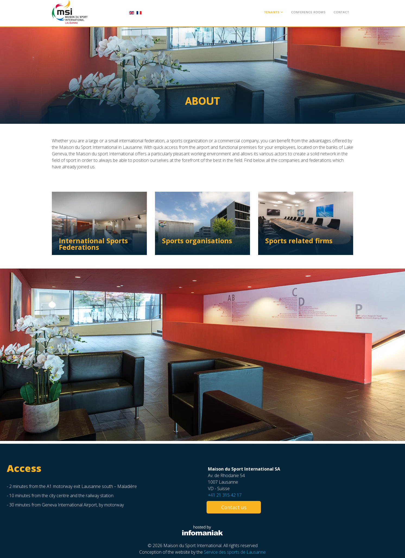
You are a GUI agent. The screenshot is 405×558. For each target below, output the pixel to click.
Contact (341, 12)
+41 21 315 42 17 (225, 495)
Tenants (272, 12)
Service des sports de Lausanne (235, 552)
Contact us (233, 507)
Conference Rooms (308, 12)
